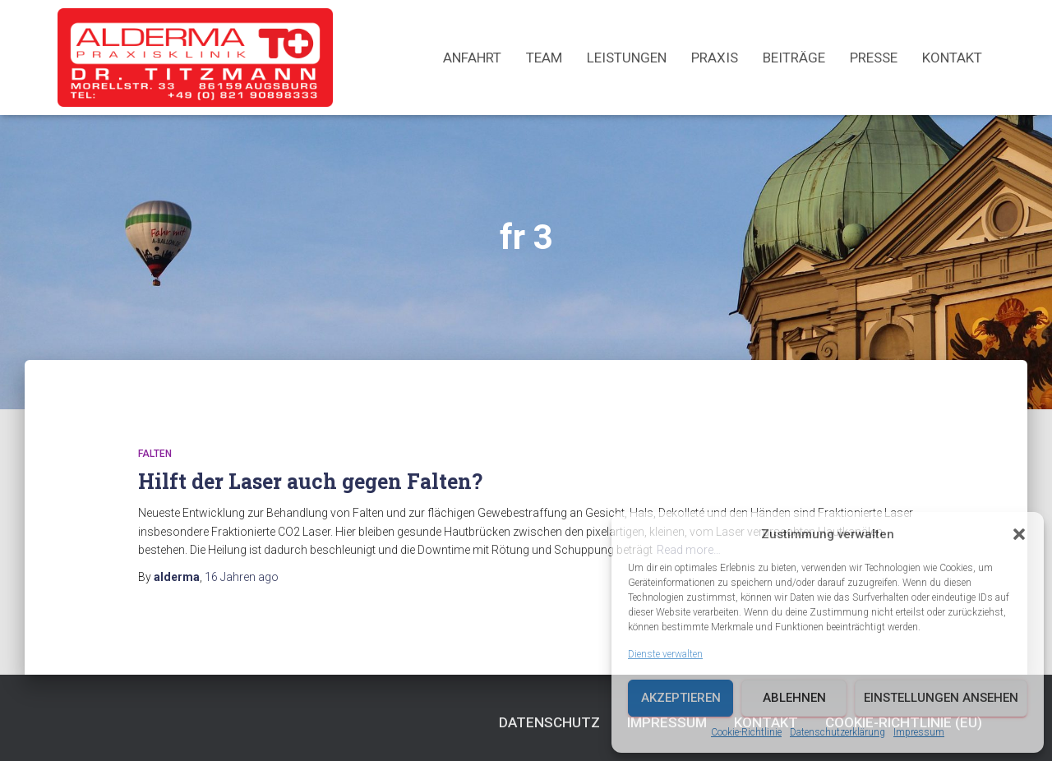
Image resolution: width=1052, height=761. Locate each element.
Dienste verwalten (665, 654)
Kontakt (952, 57)
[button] (1019, 534)
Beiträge (794, 57)
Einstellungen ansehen (941, 697)
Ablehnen (794, 697)
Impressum (918, 732)
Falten (155, 453)
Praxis (714, 57)
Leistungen (627, 57)
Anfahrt (472, 57)
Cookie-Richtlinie (746, 732)
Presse (873, 57)
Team (544, 57)
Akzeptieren (681, 697)
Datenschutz (549, 722)
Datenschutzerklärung (837, 732)
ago (242, 576)
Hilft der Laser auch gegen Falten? (310, 481)
